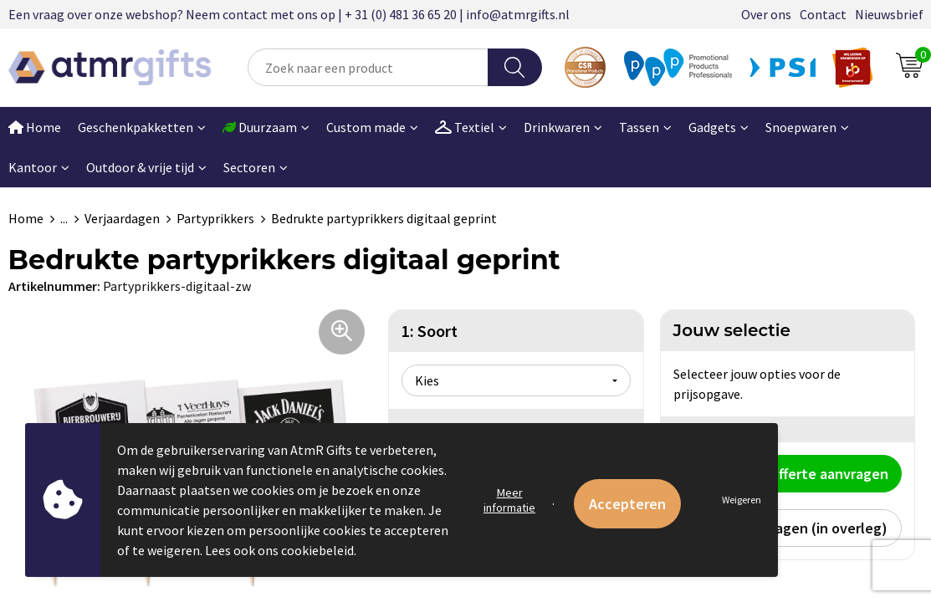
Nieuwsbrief (889, 14)
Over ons (766, 14)
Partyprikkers (215, 218)
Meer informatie (509, 500)
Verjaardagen (122, 218)
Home (25, 218)
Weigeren (741, 499)
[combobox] (368, 67)
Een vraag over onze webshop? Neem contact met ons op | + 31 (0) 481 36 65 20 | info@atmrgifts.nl (289, 14)
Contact (823, 14)
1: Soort (430, 330)
